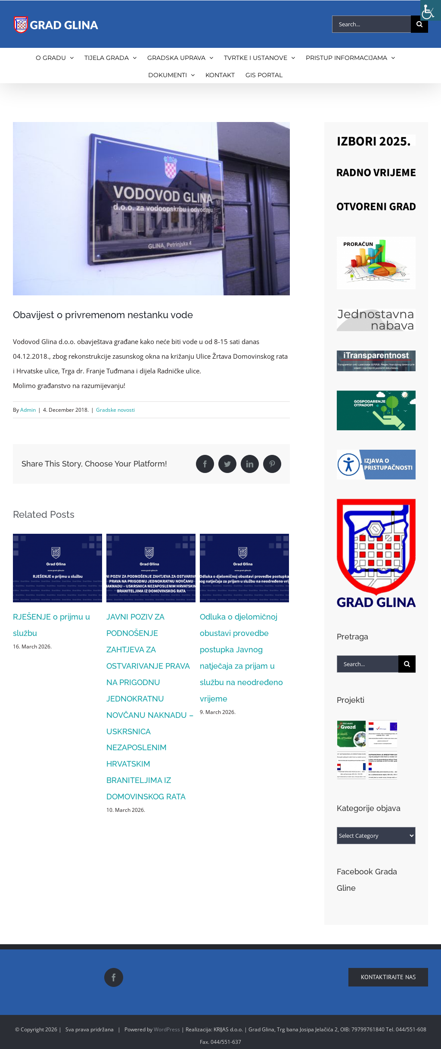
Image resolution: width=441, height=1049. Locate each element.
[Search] (419, 24)
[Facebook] (113, 977)
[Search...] (371, 24)
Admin (28, 409)
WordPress (167, 1029)
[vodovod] (151, 208)
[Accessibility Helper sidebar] (430, 10)
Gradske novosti (115, 409)
